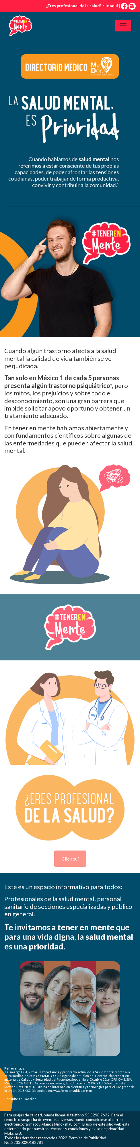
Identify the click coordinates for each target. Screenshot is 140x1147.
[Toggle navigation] (123, 25)
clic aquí (110, 5)
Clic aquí (70, 858)
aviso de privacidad (108, 1128)
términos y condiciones (68, 1128)
